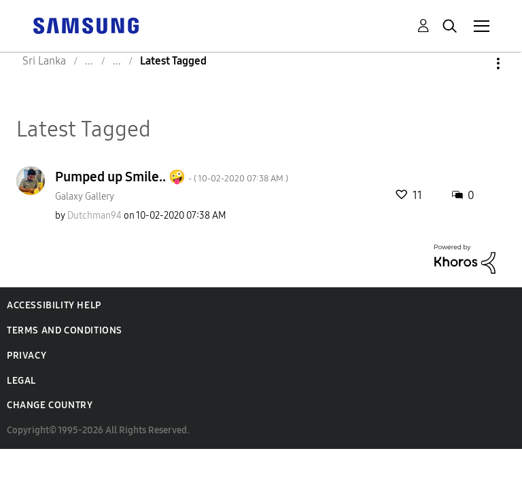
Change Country (49, 405)
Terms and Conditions (64, 330)
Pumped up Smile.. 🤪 (171, 176)
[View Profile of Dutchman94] (94, 215)
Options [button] (475, 63)
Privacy (26, 355)
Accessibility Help (54, 305)
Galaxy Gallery (84, 196)
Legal (21, 380)
